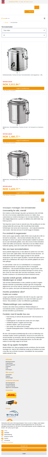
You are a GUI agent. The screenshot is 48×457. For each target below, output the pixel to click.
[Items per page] (24, 35)
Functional (7, 440)
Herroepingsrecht (10, 382)
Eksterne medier (8, 436)
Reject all (24, 449)
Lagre (24, 453)
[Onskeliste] (23, 11)
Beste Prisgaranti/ (10, 364)
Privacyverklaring (10, 384)
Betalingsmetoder (10, 361)
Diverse (6, 22)
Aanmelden (9, 374)
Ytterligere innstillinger (7, 442)
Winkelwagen (9, 377)
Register (8, 376)
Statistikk (6, 432)
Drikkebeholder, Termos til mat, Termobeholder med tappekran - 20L (23, 75)
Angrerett (8, 366)
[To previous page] (37, 200)
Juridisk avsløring (10, 385)
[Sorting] (24, 30)
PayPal (6, 438)
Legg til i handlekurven (29, 88)
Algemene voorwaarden (12, 387)
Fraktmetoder (9, 363)
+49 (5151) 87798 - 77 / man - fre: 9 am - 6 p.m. (20, 1)
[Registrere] (20, 11)
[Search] (36, 7)
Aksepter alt (24, 446)
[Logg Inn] (17, 11)
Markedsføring (8, 434)
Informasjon (9, 369)
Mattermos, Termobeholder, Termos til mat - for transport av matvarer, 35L (23, 128)
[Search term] (22, 7)
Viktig (5, 430)
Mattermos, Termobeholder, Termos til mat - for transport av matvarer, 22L (23, 180)
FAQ (7, 368)
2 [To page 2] (42, 200)
